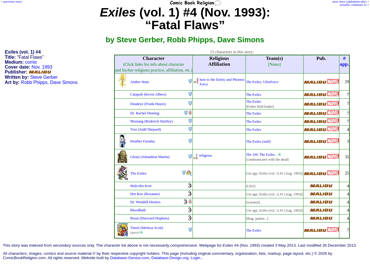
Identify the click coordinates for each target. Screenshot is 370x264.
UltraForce (270, 82)
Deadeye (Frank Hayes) (148, 104)
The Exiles (253, 82)
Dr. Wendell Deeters (145, 202)
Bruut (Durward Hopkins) (149, 218)
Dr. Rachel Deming (144, 113)
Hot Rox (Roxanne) (145, 194)
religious (205, 155)
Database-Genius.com (129, 258)
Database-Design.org (169, 258)
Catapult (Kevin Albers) (148, 94)
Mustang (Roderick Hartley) (151, 121)
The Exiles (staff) (258, 142)
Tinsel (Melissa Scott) (146, 228)
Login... (197, 258)
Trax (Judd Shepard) (145, 129)
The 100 (252, 155)
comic (31, 62)
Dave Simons (63, 82)
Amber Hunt (139, 82)
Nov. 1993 (42, 67)
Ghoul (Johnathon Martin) (150, 157)
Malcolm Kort (141, 186)
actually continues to (353, 4)
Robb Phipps (34, 82)
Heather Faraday (142, 141)
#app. (344, 61)
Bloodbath (138, 210)
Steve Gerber (44, 77)
